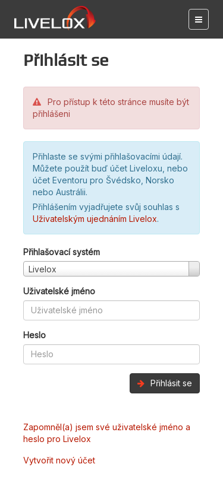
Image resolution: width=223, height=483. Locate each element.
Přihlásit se (164, 383)
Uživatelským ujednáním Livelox (95, 219)
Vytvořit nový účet (59, 460)
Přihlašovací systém (61, 252)
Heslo (34, 335)
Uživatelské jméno (59, 291)
